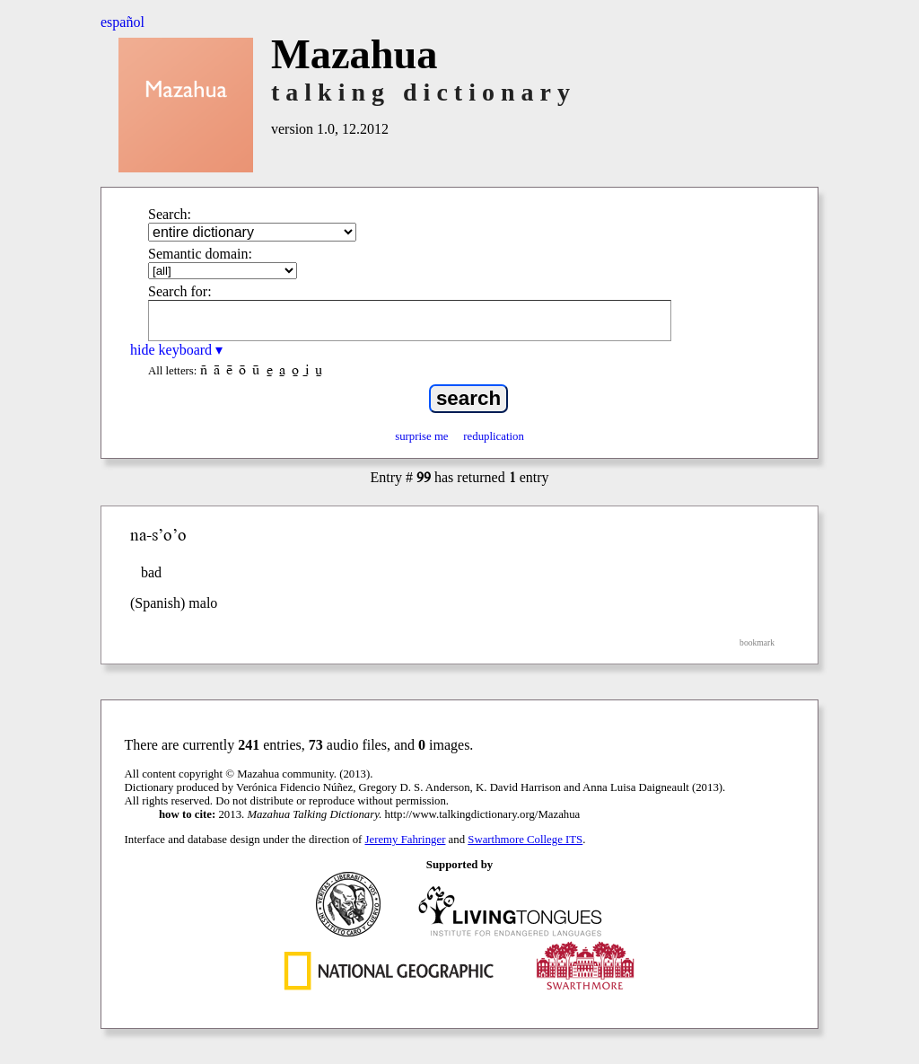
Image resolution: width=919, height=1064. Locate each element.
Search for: (180, 291)
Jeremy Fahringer (405, 839)
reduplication (493, 436)
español (122, 22)
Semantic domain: (200, 253)
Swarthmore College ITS (525, 839)
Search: (169, 214)
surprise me (421, 436)
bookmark (757, 642)
